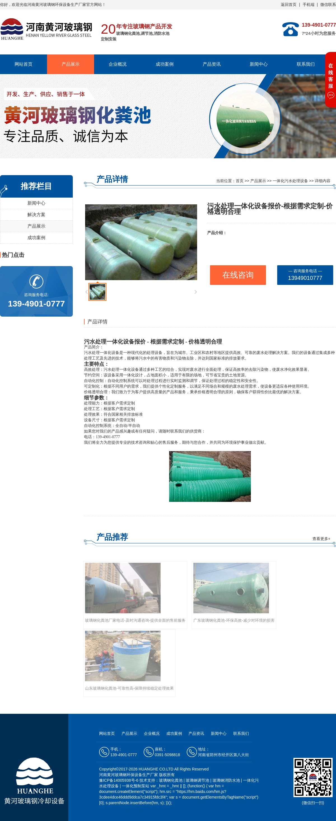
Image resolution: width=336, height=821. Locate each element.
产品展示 (71, 64)
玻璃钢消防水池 (226, 780)
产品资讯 (212, 64)
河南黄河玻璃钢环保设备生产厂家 (56, 4)
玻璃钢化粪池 (171, 780)
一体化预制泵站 (135, 786)
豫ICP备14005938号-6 (119, 780)
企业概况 (118, 64)
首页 (240, 181)
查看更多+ (321, 538)
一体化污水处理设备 (290, 181)
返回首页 (289, 4)
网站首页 (23, 64)
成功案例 (165, 64)
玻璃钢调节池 (197, 780)
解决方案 (36, 214)
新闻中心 (259, 64)
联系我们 (306, 64)
